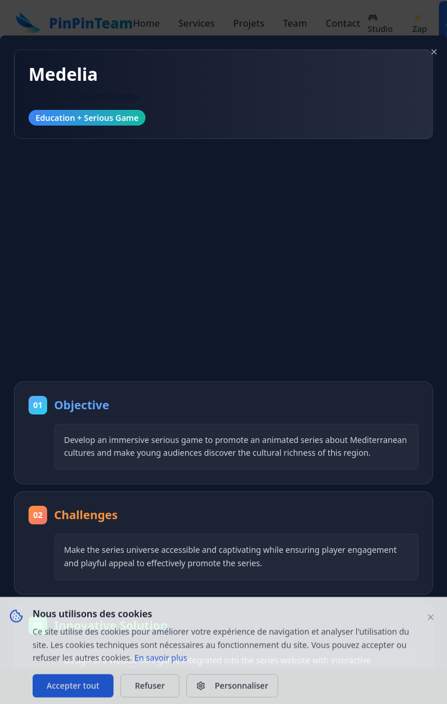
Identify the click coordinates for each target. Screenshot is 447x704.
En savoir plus (160, 660)
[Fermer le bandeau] (431, 620)
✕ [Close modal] (434, 51)
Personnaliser (232, 688)
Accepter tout (73, 688)
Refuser (150, 688)
